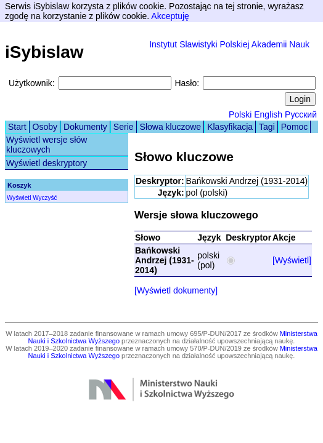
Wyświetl (19, 197)
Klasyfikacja (230, 127)
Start (17, 127)
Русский (301, 114)
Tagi (267, 127)
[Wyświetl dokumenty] (176, 290)
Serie (123, 127)
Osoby (45, 127)
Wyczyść (45, 197)
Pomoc (294, 127)
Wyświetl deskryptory (46, 163)
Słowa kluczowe (171, 127)
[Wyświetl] (291, 260)
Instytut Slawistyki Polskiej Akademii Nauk (229, 44)
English (268, 114)
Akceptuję (170, 16)
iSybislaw (44, 52)
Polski (240, 114)
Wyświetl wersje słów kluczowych (46, 144)
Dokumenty (85, 127)
